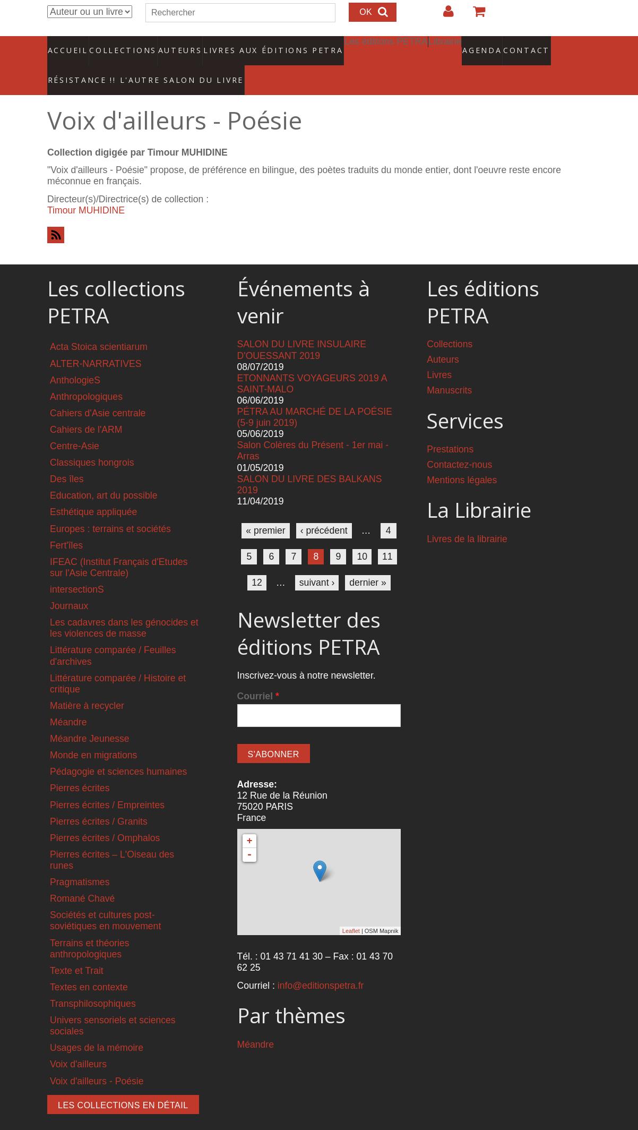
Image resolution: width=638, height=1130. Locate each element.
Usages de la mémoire (96, 1027)
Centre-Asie (74, 425)
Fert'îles (66, 524)
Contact (489, 45)
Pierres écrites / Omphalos (105, 816)
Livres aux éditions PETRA (250, 45)
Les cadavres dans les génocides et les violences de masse (124, 607)
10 (362, 535)
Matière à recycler (87, 684)
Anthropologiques (86, 375)
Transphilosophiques (93, 982)
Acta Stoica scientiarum (99, 326)
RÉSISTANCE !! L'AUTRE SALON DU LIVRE (121, 64)
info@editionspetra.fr (321, 964)
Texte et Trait (77, 949)
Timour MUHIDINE (86, 189)
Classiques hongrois (92, 441)
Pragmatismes (79, 860)
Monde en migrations (93, 734)
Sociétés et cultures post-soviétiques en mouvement (105, 900)
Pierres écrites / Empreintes (107, 783)
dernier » (367, 561)
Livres (439, 354)
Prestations (450, 428)
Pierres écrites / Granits (99, 800)
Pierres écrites (79, 767)
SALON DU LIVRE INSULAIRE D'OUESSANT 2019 (301, 329)
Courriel (258, 675)
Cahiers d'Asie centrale (97, 392)
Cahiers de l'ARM (86, 408)
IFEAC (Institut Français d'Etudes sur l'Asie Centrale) (119, 546)
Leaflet (351, 909)
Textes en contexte (89, 966)
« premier (265, 509)
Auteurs (172, 45)
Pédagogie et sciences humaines (118, 751)
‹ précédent (324, 509)
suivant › (317, 561)
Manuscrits (449, 369)
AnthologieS (75, 359)
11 (387, 535)
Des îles (67, 457)
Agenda (444, 45)
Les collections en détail (123, 1084)
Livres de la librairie (467, 517)
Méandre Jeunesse (90, 717)
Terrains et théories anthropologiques (90, 927)
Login (443, 15)
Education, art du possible (103, 474)
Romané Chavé (82, 877)
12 (257, 561)
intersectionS (77, 568)
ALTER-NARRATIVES (95, 342)
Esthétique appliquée (93, 491)
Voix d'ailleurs (78, 1043)
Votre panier (474, 15)
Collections (119, 45)
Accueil (68, 45)
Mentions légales (462, 458)
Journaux (69, 584)
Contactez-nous (459, 443)
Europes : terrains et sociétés (110, 507)
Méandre (68, 701)
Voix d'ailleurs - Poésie (96, 1060)
